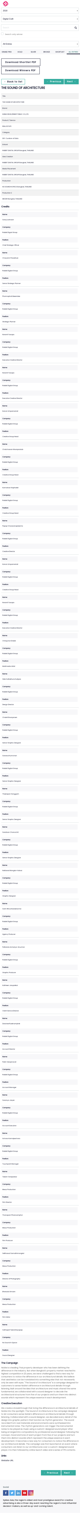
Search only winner (14, 34)
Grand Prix (7, 52)
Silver (33, 52)
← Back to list (13, 81)
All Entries (73, 52)
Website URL (7, 1460)
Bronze (46, 52)
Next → (71, 81)
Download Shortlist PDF (20, 62)
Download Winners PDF (20, 70)
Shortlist (59, 52)
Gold (20, 52)
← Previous (52, 81)
